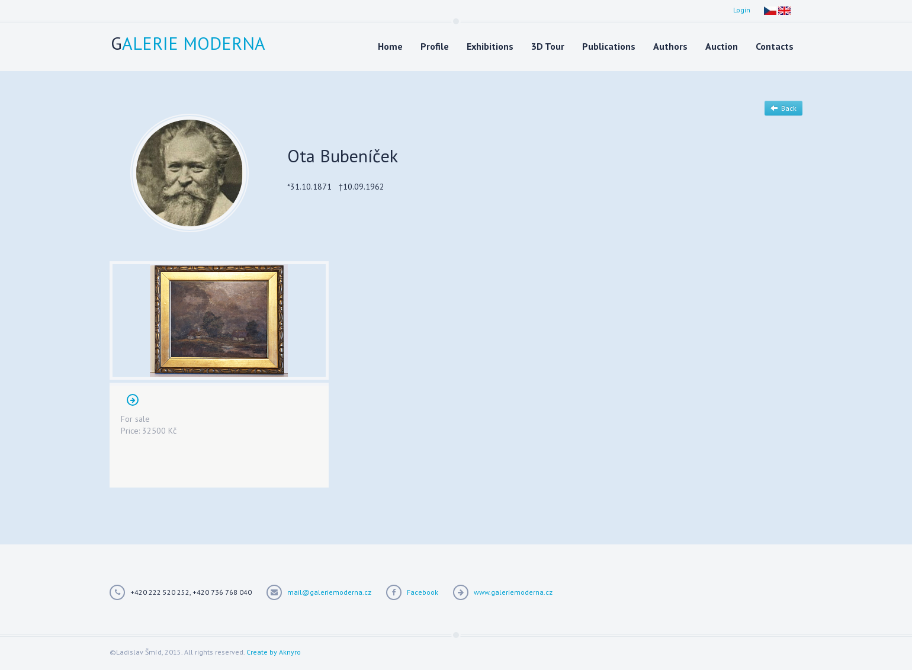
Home (390, 46)
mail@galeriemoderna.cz (329, 592)
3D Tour (547, 46)
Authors (670, 46)
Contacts (775, 46)
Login (741, 9)
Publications (608, 46)
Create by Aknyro (273, 651)
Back (783, 108)
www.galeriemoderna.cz (513, 592)
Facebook (422, 592)
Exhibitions (490, 46)
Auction (721, 46)
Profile (434, 46)
